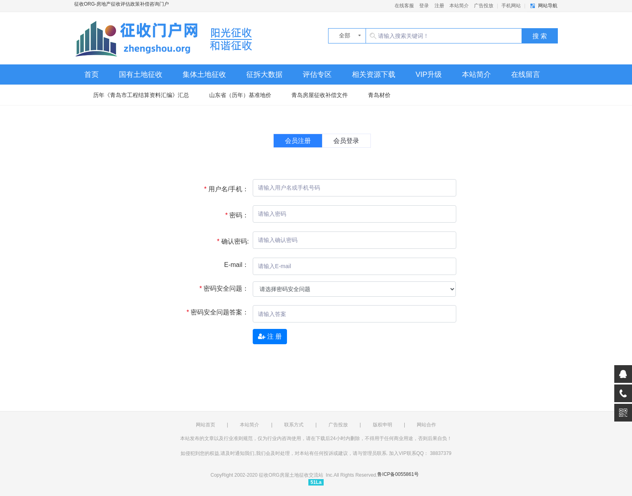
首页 (91, 74)
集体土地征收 (204, 74)
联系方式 (294, 425)
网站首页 (205, 425)
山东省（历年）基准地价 (240, 95)
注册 (439, 5)
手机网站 (511, 5)
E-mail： (236, 264)
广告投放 (483, 5)
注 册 (270, 336)
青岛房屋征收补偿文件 (319, 95)
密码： (234, 215)
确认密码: (230, 241)
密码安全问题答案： (215, 312)
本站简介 (459, 5)
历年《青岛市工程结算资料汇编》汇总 (141, 95)
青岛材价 (379, 95)
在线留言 (525, 74)
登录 (424, 5)
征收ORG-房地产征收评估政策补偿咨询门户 (167, 38)
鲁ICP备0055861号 (398, 474)
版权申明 (382, 425)
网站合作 (426, 425)
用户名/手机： (223, 189)
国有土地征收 (140, 74)
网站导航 (547, 5)
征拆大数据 (264, 74)
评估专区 (317, 74)
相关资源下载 (373, 74)
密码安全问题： (221, 288)
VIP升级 (429, 74)
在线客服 (404, 5)
